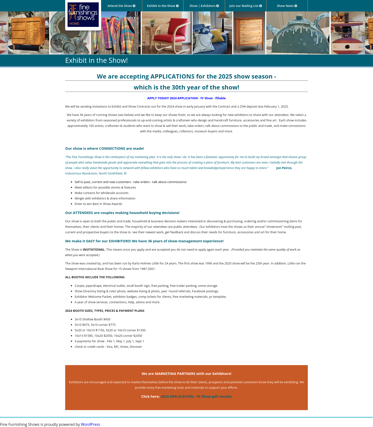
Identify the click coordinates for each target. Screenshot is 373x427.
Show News (287, 6)
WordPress (90, 424)
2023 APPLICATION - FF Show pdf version (196, 396)
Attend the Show (121, 6)
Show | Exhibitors (204, 6)
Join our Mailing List (245, 6)
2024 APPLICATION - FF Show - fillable (198, 98)
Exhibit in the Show (162, 6)
